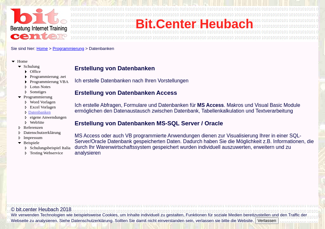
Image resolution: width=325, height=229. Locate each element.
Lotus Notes (40, 86)
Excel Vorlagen (43, 107)
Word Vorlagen (42, 102)
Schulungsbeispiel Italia (50, 147)
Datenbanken (39, 112)
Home (22, 61)
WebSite (37, 122)
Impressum (32, 137)
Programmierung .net (48, 76)
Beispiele (31, 142)
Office (35, 71)
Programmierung (37, 96)
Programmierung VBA (49, 81)
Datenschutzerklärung (42, 132)
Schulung (31, 66)
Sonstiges (38, 91)
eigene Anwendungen (48, 117)
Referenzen (33, 127)
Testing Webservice (46, 152)
